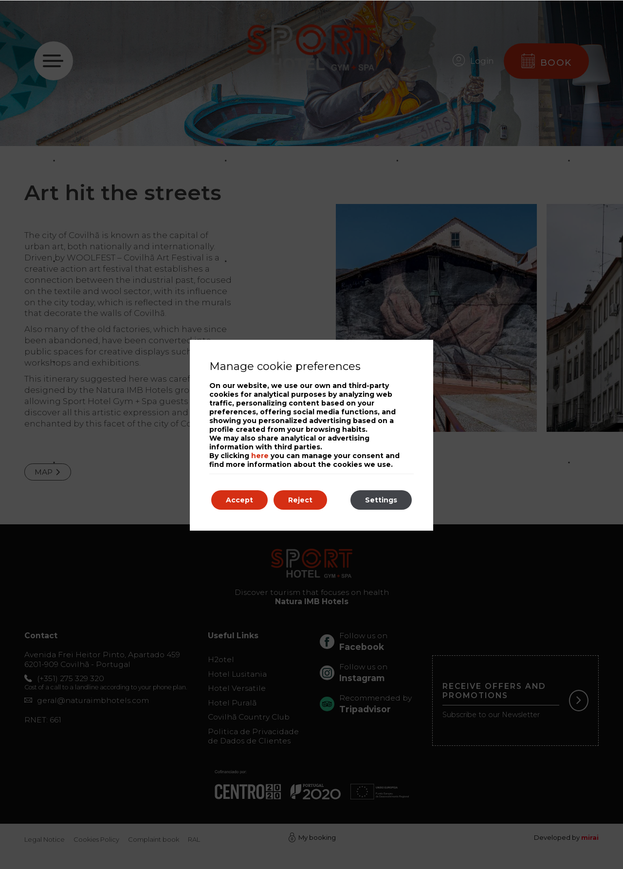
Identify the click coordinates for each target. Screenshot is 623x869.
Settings (381, 500)
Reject (300, 500)
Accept (239, 500)
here (260, 455)
